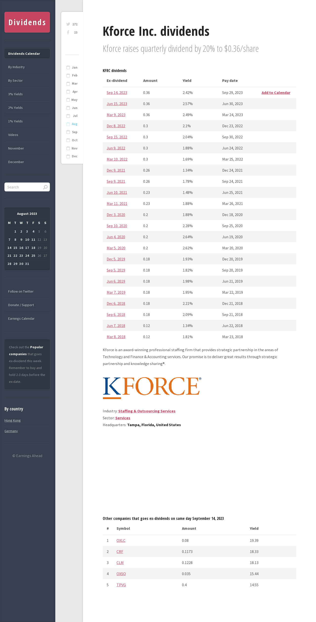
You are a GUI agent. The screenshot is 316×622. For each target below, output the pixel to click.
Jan (75, 67)
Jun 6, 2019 (116, 281)
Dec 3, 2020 (116, 214)
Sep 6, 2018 (116, 314)
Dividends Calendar (24, 53)
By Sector (15, 80)
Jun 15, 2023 (117, 103)
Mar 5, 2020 (116, 247)
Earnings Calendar (21, 318)
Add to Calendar (276, 92)
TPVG (121, 584)
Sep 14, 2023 (117, 92)
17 (27, 247)
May (74, 99)
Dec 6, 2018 (116, 303)
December (16, 162)
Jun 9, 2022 (116, 148)
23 (76, 32)
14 (9, 247)
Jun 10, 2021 (117, 192)
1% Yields (15, 121)
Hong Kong (12, 420)
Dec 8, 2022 (116, 125)
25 (33, 255)
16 (21, 247)
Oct (75, 140)
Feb (75, 75)
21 (9, 255)
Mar (75, 83)
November (16, 148)
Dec (75, 156)
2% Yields (15, 107)
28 (9, 263)
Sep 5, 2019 (116, 270)
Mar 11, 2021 (117, 203)
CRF (120, 551)
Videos (13, 134)
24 (27, 255)
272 (75, 24)
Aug (75, 124)
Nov (75, 148)
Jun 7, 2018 (116, 325)
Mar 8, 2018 (116, 336)
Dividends (27, 22)
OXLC (121, 540)
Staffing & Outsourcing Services (147, 410)
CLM (120, 562)
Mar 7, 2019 (116, 292)
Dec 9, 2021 (116, 170)
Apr (75, 91)
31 (27, 263)
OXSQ (121, 573)
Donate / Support (21, 305)
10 (27, 239)
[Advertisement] (199, 473)
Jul (75, 115)
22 (15, 255)
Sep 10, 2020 (117, 225)
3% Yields (15, 94)
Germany (11, 431)
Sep (75, 132)
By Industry (16, 67)
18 (33, 247)
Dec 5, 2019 (116, 258)
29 (15, 263)
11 (33, 239)
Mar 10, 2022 (117, 159)
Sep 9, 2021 (116, 181)
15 (15, 247)
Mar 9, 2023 (116, 114)
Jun (75, 108)
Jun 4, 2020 (116, 236)
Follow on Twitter (21, 291)
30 (21, 263)
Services (122, 417)
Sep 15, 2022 (117, 136)
